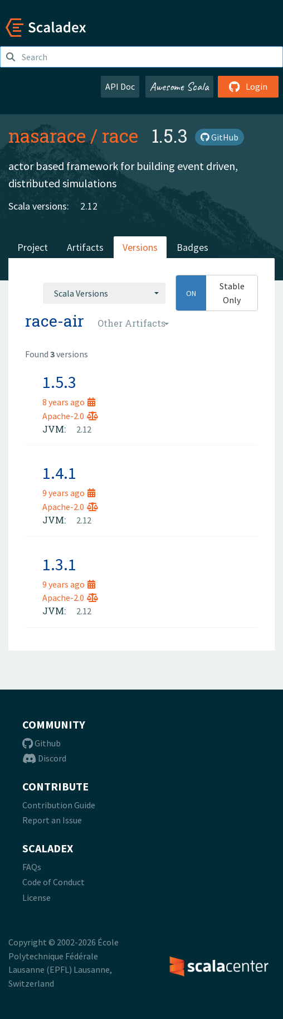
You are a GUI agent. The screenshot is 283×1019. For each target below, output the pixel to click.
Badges (192, 247)
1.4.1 (59, 472)
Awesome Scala (179, 86)
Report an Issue (52, 820)
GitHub (219, 137)
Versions (140, 247)
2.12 (88, 206)
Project (32, 247)
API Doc (120, 86)
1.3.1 (59, 564)
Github (41, 743)
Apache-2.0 (70, 415)
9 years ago (68, 492)
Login (248, 86)
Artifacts (85, 247)
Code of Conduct (53, 881)
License (36, 897)
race (120, 135)
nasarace (47, 135)
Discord (44, 758)
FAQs (31, 866)
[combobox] (104, 293)
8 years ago (68, 401)
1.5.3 (59, 381)
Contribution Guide (58, 805)
